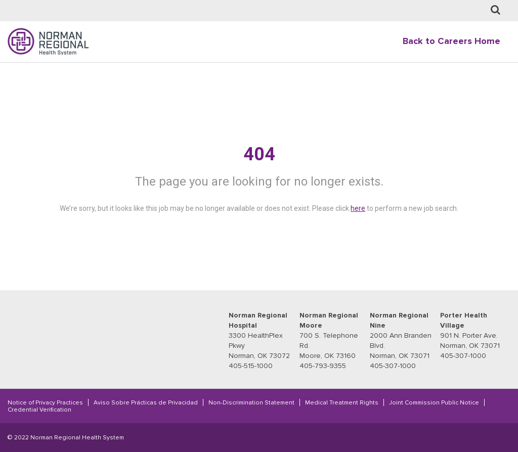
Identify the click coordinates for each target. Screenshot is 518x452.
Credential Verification (39, 409)
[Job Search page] (495, 10)
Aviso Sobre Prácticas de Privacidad (146, 402)
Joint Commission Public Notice (434, 402)
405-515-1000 (251, 365)
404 (259, 154)
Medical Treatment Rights (341, 402)
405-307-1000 (393, 365)
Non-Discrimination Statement (251, 402)
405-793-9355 (322, 365)
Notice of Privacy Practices (45, 402)
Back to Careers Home (451, 41)
